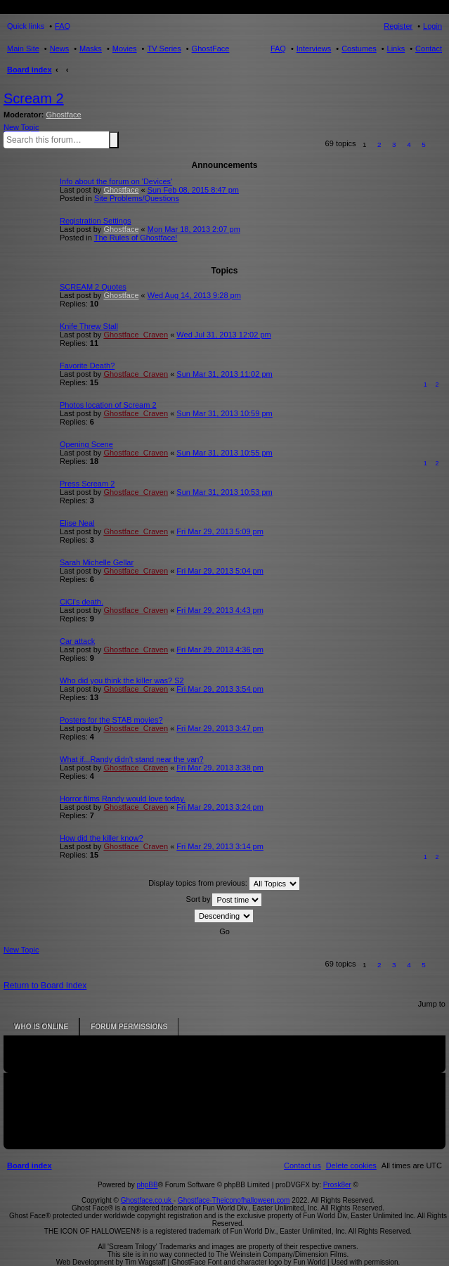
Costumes (359, 48)
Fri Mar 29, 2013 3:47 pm (219, 728)
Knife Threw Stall (89, 326)
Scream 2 (34, 98)
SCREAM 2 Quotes (93, 287)
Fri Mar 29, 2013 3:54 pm (219, 689)
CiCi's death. (81, 602)
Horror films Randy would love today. (123, 798)
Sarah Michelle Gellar (97, 562)
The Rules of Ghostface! (136, 237)
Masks (90, 48)
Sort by (224, 899)
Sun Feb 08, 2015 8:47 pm (193, 190)
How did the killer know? (101, 838)
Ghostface (64, 114)
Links (396, 48)
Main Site (23, 48)
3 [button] (394, 144)
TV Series (164, 48)
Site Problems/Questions (136, 198)
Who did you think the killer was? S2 (122, 680)
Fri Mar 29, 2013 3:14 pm (219, 846)
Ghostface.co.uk (147, 1200)
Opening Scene (86, 444)
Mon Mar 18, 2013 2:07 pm (194, 229)
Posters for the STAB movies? (111, 720)
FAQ (278, 48)
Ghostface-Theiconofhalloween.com (234, 1200)
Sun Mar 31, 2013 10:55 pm (224, 452)
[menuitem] (351, 1165)
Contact (428, 48)
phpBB (147, 1185)
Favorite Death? (87, 365)
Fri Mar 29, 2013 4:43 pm (219, 610)
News (60, 48)
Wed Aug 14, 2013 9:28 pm (194, 295)
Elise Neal (77, 523)
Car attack (77, 641)
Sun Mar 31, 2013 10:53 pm (224, 492)
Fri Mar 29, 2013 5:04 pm (219, 571)
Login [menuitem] (432, 26)
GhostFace (211, 48)
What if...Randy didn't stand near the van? (132, 759)
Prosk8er (337, 1185)
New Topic (21, 127)
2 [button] (379, 144)
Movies (124, 48)
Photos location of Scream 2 (108, 405)
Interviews (314, 48)
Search (114, 139)
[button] (438, 144)
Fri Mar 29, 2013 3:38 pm (219, 767)
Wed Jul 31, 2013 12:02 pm (223, 334)
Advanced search (121, 139)
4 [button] (409, 144)
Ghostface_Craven (135, 334)
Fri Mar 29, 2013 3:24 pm (219, 807)
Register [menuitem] (398, 26)
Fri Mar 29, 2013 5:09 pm (219, 531)
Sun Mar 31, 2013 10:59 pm (224, 413)
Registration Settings (95, 221)
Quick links (25, 26)
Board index (29, 69)
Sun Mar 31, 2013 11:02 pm (224, 374)
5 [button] (424, 144)
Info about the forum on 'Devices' (116, 181)
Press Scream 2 (87, 483)
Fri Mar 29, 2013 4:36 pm (219, 649)
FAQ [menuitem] (62, 26)
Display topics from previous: (223, 883)
